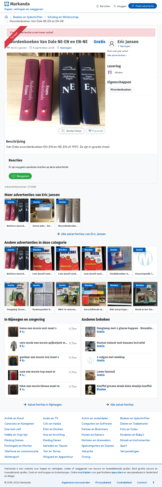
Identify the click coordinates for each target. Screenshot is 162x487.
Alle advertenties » (117, 55)
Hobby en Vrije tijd (15, 434)
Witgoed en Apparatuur (58, 457)
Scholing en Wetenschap (62, 17)
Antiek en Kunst (14, 418)
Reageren (20, 176)
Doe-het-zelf (12, 429)
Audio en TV (50, 418)
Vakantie (87, 451)
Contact (142, 482)
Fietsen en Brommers (95, 429)
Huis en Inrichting (54, 434)
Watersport (11, 457)
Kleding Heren (52, 440)
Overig (86, 457)
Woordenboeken (120, 89)
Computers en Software (97, 423)
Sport (123, 446)
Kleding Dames (14, 440)
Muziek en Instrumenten (135, 440)
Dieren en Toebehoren (134, 423)
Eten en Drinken (53, 429)
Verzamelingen (129, 451)
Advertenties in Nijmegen (45, 404)
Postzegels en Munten (18, 446)
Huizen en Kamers (93, 434)
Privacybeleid (103, 482)
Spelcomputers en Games (98, 446)
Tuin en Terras (52, 451)
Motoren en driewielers (96, 440)
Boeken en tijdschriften (28, 17)
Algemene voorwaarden (76, 482)
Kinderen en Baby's (132, 434)
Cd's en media (52, 423)
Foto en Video (129, 429)
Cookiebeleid (124, 482)
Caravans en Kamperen (19, 423)
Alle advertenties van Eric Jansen (83, 234)
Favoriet (95, 131)
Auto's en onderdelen (95, 418)
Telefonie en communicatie (21, 451)
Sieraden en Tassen (55, 446)
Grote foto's (71, 131)
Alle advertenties (122, 404)
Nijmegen (66, 47)
